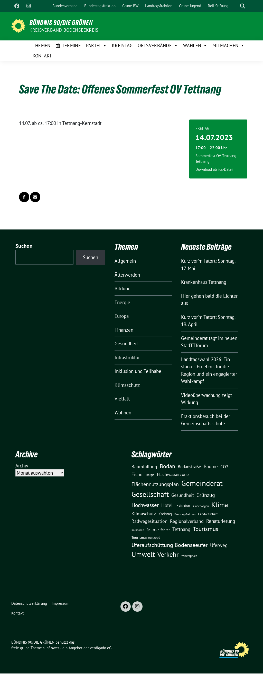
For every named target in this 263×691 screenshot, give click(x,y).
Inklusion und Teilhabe (138, 371)
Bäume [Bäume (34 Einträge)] (211, 466)
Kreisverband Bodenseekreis (64, 30)
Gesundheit (126, 343)
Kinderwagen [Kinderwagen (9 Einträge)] (201, 506)
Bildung (122, 288)
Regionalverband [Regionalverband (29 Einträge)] (187, 521)
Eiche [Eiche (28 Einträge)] (137, 474)
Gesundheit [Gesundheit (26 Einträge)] (182, 495)
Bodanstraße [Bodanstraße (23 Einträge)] (189, 467)
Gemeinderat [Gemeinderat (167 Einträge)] (202, 483)
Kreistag (122, 45)
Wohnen (123, 413)
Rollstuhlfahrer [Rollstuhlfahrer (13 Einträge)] (158, 529)
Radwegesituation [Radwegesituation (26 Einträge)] (149, 521)
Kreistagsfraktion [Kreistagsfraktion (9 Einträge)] (184, 514)
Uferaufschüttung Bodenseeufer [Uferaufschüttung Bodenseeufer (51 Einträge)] (170, 545)
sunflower (51, 647)
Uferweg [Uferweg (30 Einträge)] (219, 545)
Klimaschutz (127, 385)
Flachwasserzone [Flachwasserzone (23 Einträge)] (173, 474)
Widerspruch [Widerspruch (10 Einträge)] (189, 556)
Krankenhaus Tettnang (203, 282)
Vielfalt (122, 399)
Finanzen (124, 330)
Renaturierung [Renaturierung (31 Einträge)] (220, 521)
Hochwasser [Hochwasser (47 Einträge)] (145, 505)
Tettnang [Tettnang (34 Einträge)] (181, 529)
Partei (96, 45)
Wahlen (195, 45)
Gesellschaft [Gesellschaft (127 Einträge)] (150, 494)
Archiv (21, 466)
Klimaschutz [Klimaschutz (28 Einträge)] (144, 514)
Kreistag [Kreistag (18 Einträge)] (165, 513)
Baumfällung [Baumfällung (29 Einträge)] (144, 466)
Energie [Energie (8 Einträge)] (149, 475)
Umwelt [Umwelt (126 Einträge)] (143, 554)
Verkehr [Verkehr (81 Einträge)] (168, 554)
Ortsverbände (158, 45)
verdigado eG (100, 647)
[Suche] (235, 6)
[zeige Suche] (243, 6)
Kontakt (42, 56)
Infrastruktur (127, 357)
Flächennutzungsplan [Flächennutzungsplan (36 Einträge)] (155, 484)
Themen (42, 45)
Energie (122, 302)
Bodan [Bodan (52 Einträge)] (167, 466)
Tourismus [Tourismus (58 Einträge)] (205, 529)
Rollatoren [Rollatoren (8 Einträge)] (138, 530)
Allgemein (125, 261)
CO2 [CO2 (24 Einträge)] (224, 467)
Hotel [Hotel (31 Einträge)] (167, 505)
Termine (71, 45)
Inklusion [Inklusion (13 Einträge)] (182, 506)
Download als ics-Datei (214, 169)
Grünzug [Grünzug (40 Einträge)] (205, 494)
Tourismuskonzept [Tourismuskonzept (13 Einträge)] (146, 537)
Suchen (23, 245)
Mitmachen (228, 45)
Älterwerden (127, 275)
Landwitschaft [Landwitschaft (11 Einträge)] (208, 514)
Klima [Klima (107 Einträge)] (219, 504)
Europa (122, 316)
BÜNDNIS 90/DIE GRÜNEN (61, 23)
